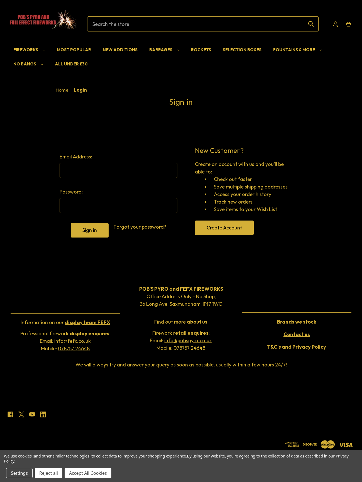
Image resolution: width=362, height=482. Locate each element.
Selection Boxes (242, 49)
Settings (19, 473)
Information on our (65, 322)
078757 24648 (74, 348)
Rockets (201, 49)
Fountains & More (297, 49)
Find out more (180, 322)
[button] (65, 323)
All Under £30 (71, 64)
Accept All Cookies (88, 473)
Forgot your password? (140, 227)
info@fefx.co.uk (72, 341)
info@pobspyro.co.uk (188, 340)
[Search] (311, 23)
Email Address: (76, 156)
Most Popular (74, 49)
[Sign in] (335, 24)
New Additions (120, 49)
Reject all (48, 473)
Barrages (164, 49)
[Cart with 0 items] (348, 24)
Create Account (224, 227)
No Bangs (28, 64)
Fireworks (29, 49)
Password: (71, 192)
